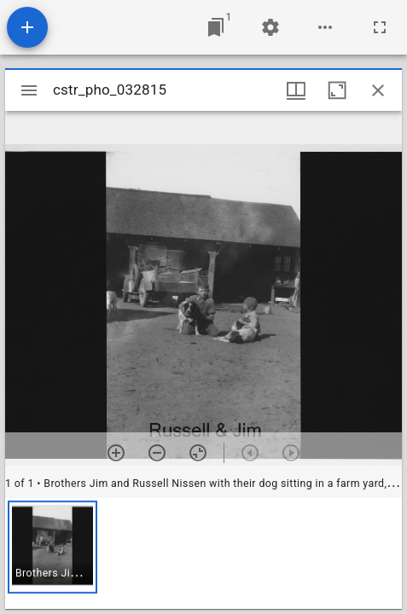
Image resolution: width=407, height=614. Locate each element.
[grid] (203, 553)
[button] (52, 547)
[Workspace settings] (270, 27)
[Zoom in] (116, 452)
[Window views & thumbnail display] (296, 90)
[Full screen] (379, 27)
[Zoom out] (157, 452)
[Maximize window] (337, 90)
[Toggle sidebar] (29, 90)
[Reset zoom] (197, 452)
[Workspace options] (325, 27)
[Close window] (378, 90)
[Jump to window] (215, 27)
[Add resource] (27, 27)
